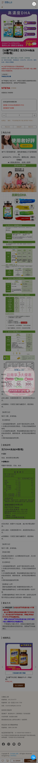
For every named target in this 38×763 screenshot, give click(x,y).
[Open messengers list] (33, 757)
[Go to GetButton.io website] (33, 761)
